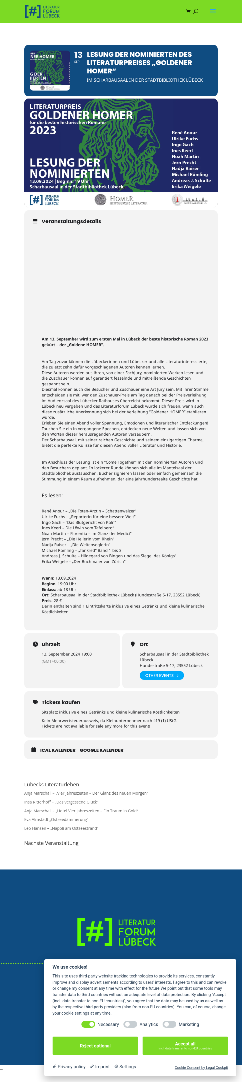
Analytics (148, 1024)
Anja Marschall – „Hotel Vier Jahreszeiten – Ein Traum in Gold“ (81, 810)
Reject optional (95, 1046)
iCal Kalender (58, 750)
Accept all (185, 1046)
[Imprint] (100, 1067)
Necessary (108, 1024)
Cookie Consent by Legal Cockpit (201, 1067)
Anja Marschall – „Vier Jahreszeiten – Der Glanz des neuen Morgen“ (86, 793)
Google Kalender (101, 750)
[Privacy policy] (69, 1067)
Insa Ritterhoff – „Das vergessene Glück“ (61, 802)
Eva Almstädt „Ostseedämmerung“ (56, 819)
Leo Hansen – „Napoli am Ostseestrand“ (61, 828)
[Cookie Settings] (125, 1067)
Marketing (189, 1024)
